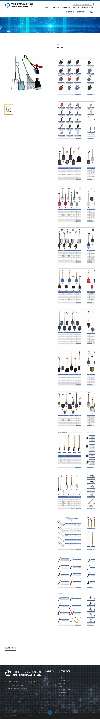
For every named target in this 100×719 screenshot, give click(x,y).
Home (46, 8)
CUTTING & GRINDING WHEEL (64, 684)
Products (66, 8)
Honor (76, 8)
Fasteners (64, 678)
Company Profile (48, 679)
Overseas (70, 12)
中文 (91, 12)
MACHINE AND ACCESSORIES (65, 691)
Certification (87, 8)
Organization (50, 684)
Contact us (81, 12)
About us (55, 8)
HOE (62, 695)
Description (10, 648)
